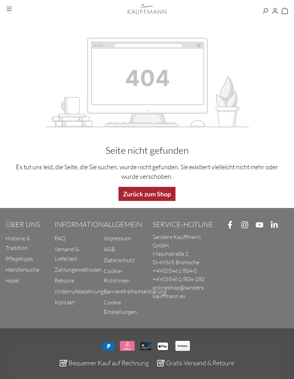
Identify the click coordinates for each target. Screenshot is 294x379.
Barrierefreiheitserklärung (135, 291)
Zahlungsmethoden (78, 269)
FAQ (60, 238)
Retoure (64, 280)
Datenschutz (119, 260)
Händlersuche (22, 269)
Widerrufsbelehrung (79, 291)
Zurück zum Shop (147, 194)
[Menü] (9, 9)
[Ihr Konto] (275, 11)
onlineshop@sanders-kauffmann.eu (179, 291)
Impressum (117, 238)
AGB (109, 249)
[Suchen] (265, 11)
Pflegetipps (19, 258)
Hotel (12, 280)
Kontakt (65, 302)
